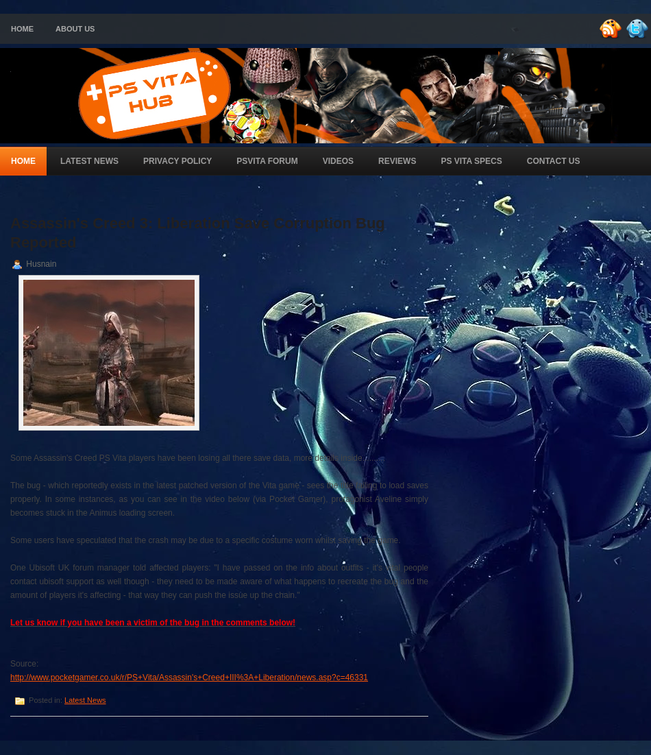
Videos (338, 161)
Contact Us (553, 161)
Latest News (89, 161)
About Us (75, 29)
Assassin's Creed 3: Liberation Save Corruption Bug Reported (197, 233)
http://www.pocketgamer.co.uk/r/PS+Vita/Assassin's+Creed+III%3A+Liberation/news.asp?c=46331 (189, 677)
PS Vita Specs (471, 161)
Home (22, 29)
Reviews (397, 161)
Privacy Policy (177, 161)
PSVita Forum (266, 161)
